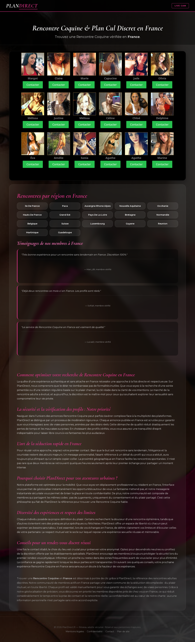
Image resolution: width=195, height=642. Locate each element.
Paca (65, 206)
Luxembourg (97, 223)
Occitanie (162, 206)
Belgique (32, 223)
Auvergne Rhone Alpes (98, 206)
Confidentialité (95, 631)
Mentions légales (75, 631)
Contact (109, 631)
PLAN (21, 5)
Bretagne (130, 214)
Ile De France (32, 206)
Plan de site (123, 631)
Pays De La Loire (97, 214)
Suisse (65, 223)
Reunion (162, 223)
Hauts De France (32, 214)
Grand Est (64, 214)
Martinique (32, 232)
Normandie (162, 214)
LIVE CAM (180, 6)
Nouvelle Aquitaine (130, 206)
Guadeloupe (65, 232)
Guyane (130, 223)
